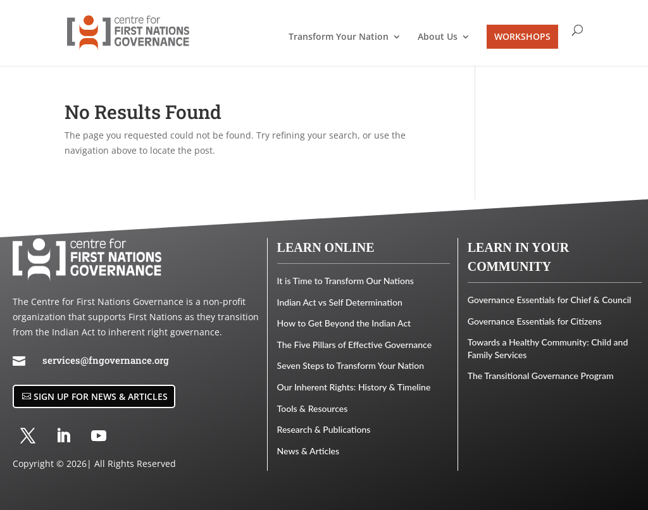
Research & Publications (324, 429)
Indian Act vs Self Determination (339, 302)
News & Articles (308, 450)
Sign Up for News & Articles (101, 396)
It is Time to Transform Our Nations (345, 280)
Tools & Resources (312, 408)
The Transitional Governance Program (541, 375)
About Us (438, 37)
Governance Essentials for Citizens (535, 321)
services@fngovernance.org (105, 360)
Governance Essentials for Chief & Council (550, 299)
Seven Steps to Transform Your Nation (350, 365)
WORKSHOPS (522, 36)
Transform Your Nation (339, 37)
